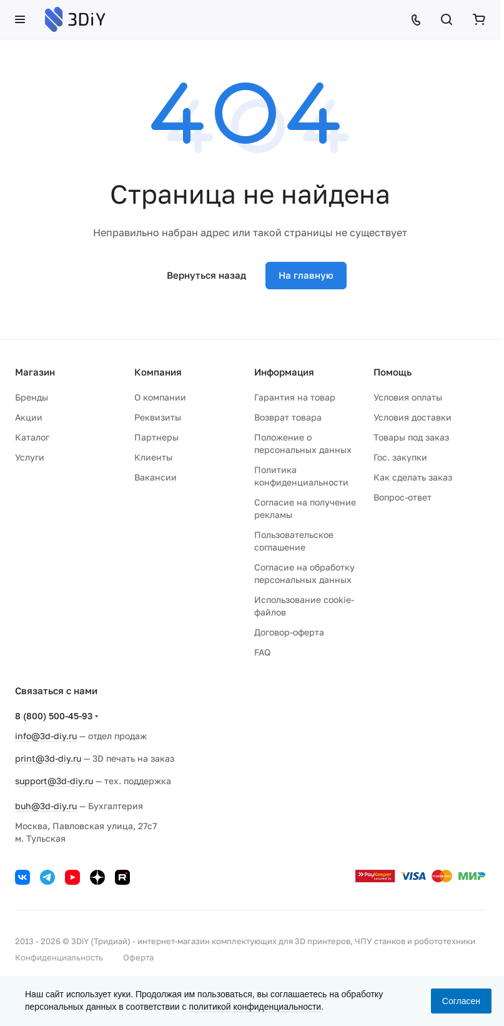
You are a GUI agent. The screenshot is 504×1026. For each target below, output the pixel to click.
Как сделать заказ (412, 477)
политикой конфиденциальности (255, 1007)
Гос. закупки (400, 457)
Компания (158, 371)
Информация (284, 371)
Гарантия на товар (294, 397)
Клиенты (153, 457)
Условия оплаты (407, 397)
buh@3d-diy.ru (46, 805)
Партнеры (156, 437)
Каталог (32, 437)
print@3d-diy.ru (48, 758)
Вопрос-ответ (402, 497)
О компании (160, 397)
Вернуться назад (206, 275)
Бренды (31, 397)
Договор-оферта (289, 632)
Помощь (392, 371)
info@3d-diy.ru (46, 735)
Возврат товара (288, 417)
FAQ (262, 652)
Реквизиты (157, 417)
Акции (28, 417)
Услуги (29, 457)
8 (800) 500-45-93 (53, 715)
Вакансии (155, 477)
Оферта (138, 957)
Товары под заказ (411, 437)
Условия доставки (412, 417)
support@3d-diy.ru (54, 780)
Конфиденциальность (59, 957)
